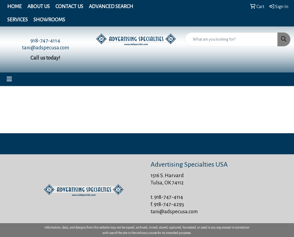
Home (14, 6)
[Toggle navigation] (9, 79)
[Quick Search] (231, 39)
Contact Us (69, 6)
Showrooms (49, 20)
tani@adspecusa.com (45, 48)
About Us (38, 6)
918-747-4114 (45, 41)
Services (17, 20)
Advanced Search (111, 6)
